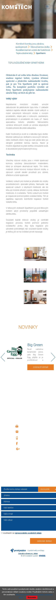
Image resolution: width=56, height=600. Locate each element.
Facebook (26, 443)
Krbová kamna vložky (40, 47)
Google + (27, 449)
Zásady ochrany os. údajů (28, 553)
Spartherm (41, 53)
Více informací (22, 594)
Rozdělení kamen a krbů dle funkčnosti (33, 50)
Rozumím (32, 597)
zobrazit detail (40, 367)
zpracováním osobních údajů (28, 533)
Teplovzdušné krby (24, 53)
